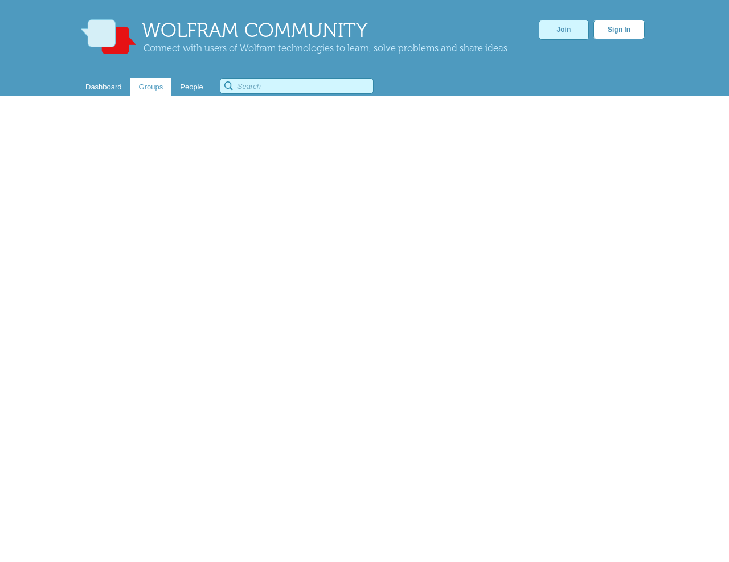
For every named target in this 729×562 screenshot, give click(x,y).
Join (564, 30)
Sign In (619, 30)
